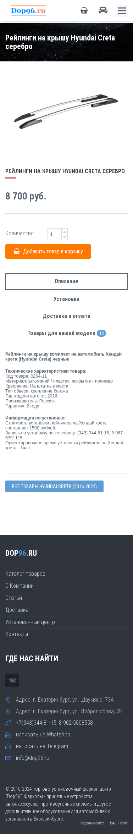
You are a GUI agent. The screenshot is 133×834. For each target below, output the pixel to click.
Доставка (16, 610)
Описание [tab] (66, 281)
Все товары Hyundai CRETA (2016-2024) (54, 486)
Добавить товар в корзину (48, 251)
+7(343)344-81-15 (36, 722)
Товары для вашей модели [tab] (66, 333)
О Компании (19, 585)
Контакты (16, 634)
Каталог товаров (25, 573)
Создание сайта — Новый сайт (104, 823)
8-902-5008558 (76, 722)
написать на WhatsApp (43, 734)
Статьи (13, 597)
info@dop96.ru (32, 758)
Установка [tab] (66, 299)
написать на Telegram (42, 746)
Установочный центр (30, 622)
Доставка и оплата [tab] (66, 316)
